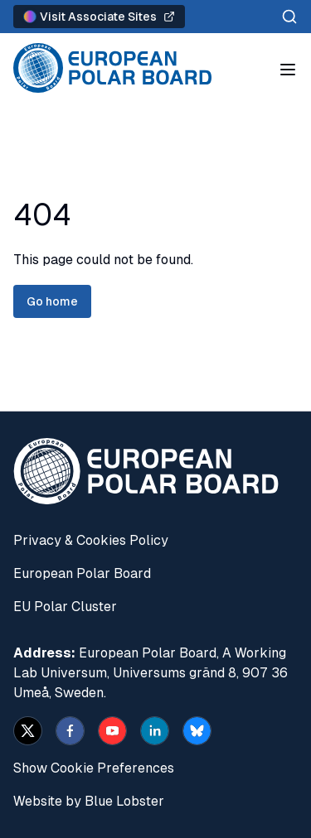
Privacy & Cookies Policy (90, 540)
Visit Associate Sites (99, 16)
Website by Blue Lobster (88, 801)
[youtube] (112, 730)
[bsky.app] (196, 730)
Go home (52, 301)
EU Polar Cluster (65, 606)
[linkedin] (154, 730)
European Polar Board (82, 573)
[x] (27, 730)
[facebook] (70, 730)
